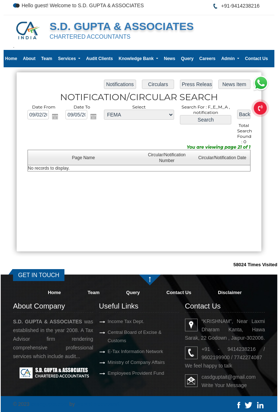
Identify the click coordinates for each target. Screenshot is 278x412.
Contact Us (256, 58)
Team (46, 58)
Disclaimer (230, 292)
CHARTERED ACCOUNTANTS (90, 37)
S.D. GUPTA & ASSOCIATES (122, 26)
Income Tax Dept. (113, 321)
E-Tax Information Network (122, 351)
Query (187, 58)
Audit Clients (99, 58)
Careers (207, 58)
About (29, 58)
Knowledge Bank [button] (137, 58)
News (169, 58)
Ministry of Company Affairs (123, 362)
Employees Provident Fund (123, 373)
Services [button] (67, 58)
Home (11, 58)
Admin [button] (228, 58)
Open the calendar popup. (55, 117)
